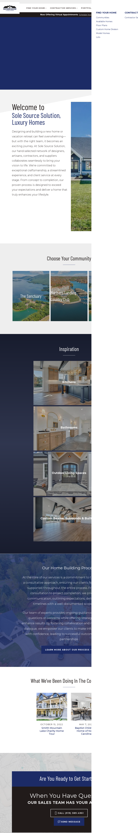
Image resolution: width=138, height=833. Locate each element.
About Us (70, 784)
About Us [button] (104, 8)
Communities (19, 784)
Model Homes (19, 802)
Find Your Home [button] (35, 8)
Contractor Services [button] (63, 8)
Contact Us (128, 2)
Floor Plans (18, 793)
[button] (134, 8)
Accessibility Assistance (111, 807)
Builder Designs (106, 773)
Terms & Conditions (109, 804)
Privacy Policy (106, 801)
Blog (104, 2)
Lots (14, 805)
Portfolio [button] (87, 8)
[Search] (134, 8)
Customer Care (114, 2)
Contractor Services (39, 783)
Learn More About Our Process (67, 568)
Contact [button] (120, 8)
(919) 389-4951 (114, 796)
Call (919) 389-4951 (71, 732)
